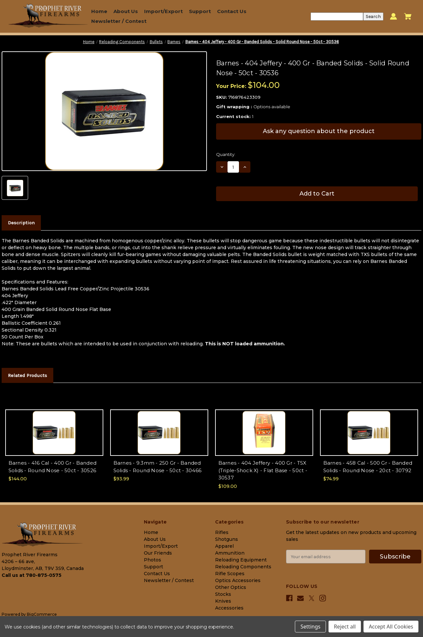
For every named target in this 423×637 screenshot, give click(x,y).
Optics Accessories (238, 580)
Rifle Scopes (230, 574)
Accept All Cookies (391, 626)
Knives (223, 601)
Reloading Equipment (241, 560)
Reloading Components (243, 567)
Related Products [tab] (27, 375)
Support (200, 11)
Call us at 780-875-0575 (31, 575)
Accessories (229, 608)
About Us (125, 11)
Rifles (221, 532)
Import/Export (163, 11)
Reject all (345, 626)
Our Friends (158, 553)
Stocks (223, 594)
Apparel (224, 546)
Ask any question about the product (319, 131)
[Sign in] (393, 16)
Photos (152, 560)
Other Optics (230, 587)
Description (21, 223)
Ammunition (230, 553)
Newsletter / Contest (118, 21)
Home (99, 11)
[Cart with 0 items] (408, 16)
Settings (310, 626)
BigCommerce (42, 614)
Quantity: (225, 154)
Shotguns (226, 539)
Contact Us (231, 11)
